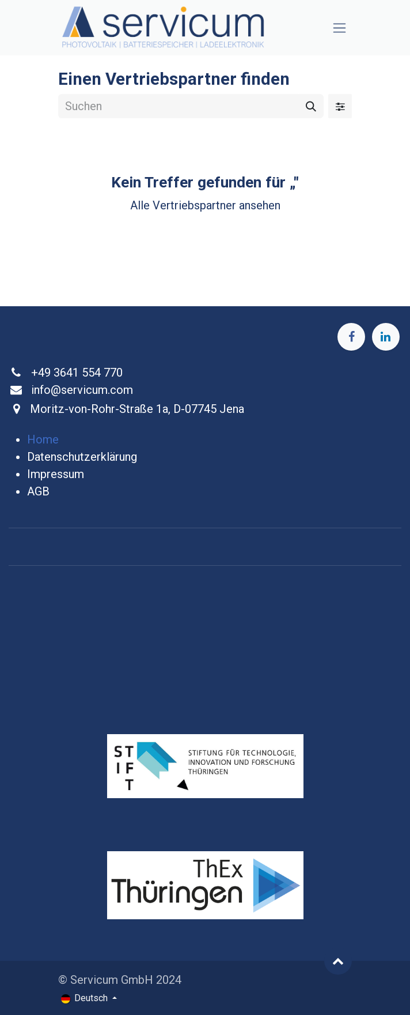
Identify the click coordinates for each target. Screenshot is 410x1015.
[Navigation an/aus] (339, 28)
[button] (338, 961)
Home (43, 439)
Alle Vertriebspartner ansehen (205, 205)
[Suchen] (311, 106)
